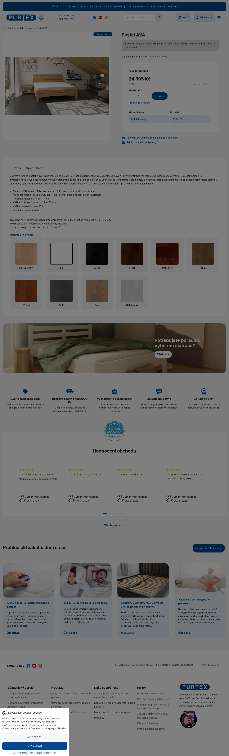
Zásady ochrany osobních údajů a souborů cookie (34, 753)
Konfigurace (34, 736)
